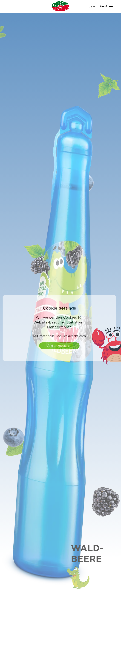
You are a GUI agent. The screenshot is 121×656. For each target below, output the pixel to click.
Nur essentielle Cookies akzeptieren (59, 336)
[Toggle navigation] (106, 6)
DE (92, 6)
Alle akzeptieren (59, 346)
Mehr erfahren (59, 327)
